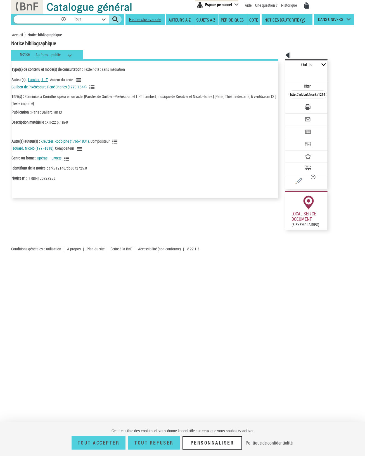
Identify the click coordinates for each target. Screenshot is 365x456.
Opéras (42, 158)
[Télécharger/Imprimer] (293, 94)
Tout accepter (99, 443)
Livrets (56, 158)
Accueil (17, 34)
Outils (279, 65)
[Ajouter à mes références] (295, 138)
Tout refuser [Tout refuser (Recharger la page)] (153, 443)
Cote (253, 19)
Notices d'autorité (281, 19)
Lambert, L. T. (38, 79)
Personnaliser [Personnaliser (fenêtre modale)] (212, 443)
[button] (63, 19)
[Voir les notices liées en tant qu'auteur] (79, 80)
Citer (283, 73)
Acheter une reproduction (328, 250)
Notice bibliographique (44, 34)
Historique (289, 5)
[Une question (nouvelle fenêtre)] (303, 163)
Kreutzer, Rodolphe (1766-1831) (65, 141)
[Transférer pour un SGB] (294, 127)
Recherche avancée (145, 19)
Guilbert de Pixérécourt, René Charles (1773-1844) (49, 87)
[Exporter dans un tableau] (296, 116)
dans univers (330, 20)
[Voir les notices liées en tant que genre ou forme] (67, 158)
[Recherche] (37, 19)
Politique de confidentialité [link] (269, 443)
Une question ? (266, 5)
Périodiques (232, 19)
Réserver (291, 250)
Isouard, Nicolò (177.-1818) (32, 148)
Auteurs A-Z (180, 19)
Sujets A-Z (205, 19)
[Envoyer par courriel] (292, 105)
